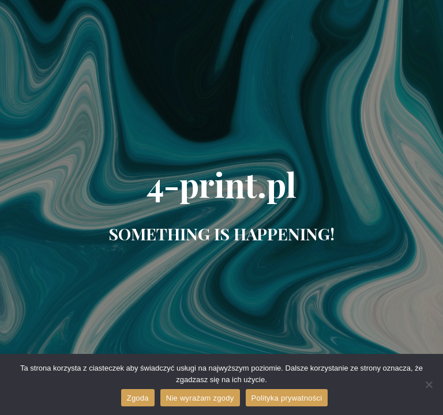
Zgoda (138, 398)
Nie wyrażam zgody (200, 398)
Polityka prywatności (286, 398)
